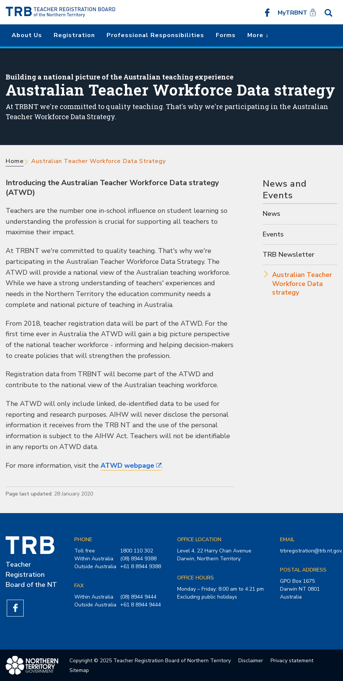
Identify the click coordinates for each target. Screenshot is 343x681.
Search (328, 12)
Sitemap (79, 670)
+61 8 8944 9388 (140, 566)
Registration (74, 35)
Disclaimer (250, 660)
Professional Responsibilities (155, 35)
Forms (226, 35)
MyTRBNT (292, 13)
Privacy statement (292, 660)
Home (15, 161)
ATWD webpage (127, 465)
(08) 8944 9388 (138, 558)
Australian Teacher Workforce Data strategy (302, 283)
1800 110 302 (136, 550)
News (271, 213)
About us (27, 35)
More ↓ (258, 35)
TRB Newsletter (288, 254)
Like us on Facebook (267, 12)
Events (273, 234)
